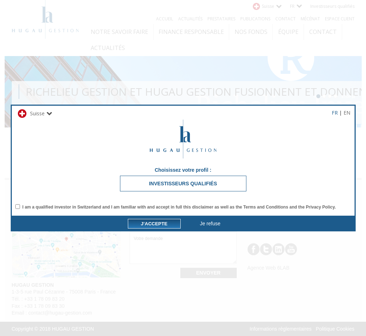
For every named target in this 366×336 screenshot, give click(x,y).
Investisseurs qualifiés (183, 147)
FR (335, 76)
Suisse (31, 77)
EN (347, 76)
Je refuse (210, 260)
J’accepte (154, 260)
